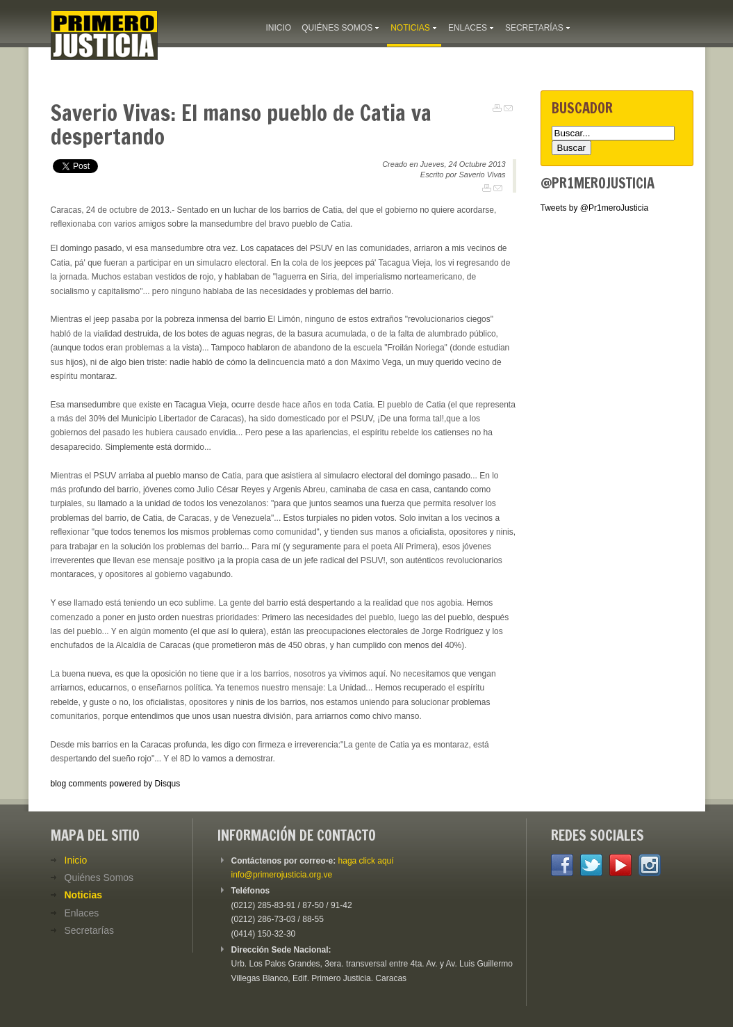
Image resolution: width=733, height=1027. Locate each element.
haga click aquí (366, 861)
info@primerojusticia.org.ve (282, 875)
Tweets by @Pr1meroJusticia (595, 208)
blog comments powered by (116, 784)
